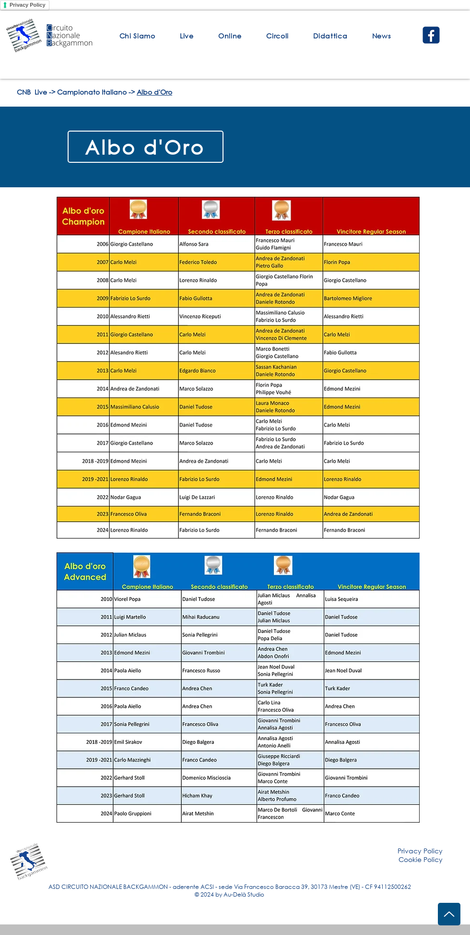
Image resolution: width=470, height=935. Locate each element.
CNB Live (32, 92)
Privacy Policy (28, 5)
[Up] (449, 914)
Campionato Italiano (92, 92)
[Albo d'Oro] (145, 147)
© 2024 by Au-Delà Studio (229, 894)
